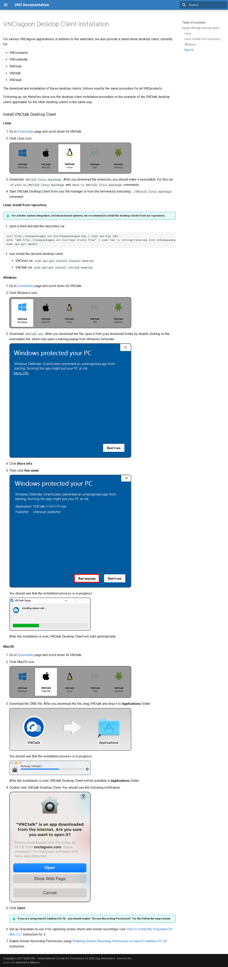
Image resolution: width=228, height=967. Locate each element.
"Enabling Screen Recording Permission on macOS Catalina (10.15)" (119, 941)
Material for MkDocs (28, 962)
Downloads (26, 131)
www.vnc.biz (124, 958)
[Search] (203, 5)
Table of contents (194, 22)
